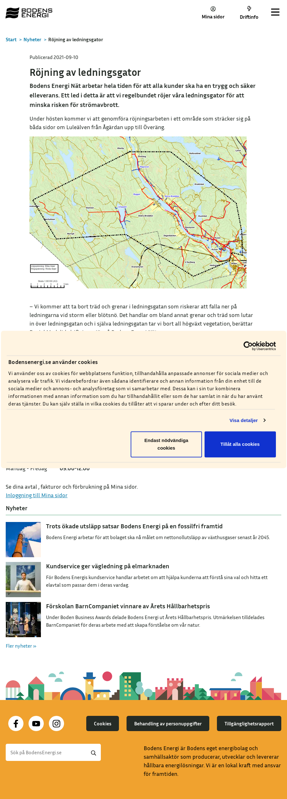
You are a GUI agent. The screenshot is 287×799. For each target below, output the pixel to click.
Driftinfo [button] (249, 13)
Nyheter (32, 39)
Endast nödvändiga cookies (166, 444)
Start (11, 39)
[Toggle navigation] (275, 12)
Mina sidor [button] (213, 13)
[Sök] (53, 752)
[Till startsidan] (29, 12)
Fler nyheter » (21, 646)
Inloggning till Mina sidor (37, 495)
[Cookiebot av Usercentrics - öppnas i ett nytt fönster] (248, 346)
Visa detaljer (244, 420)
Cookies (102, 723)
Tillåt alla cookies (240, 444)
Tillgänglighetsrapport (249, 723)
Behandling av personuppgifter (168, 723)
